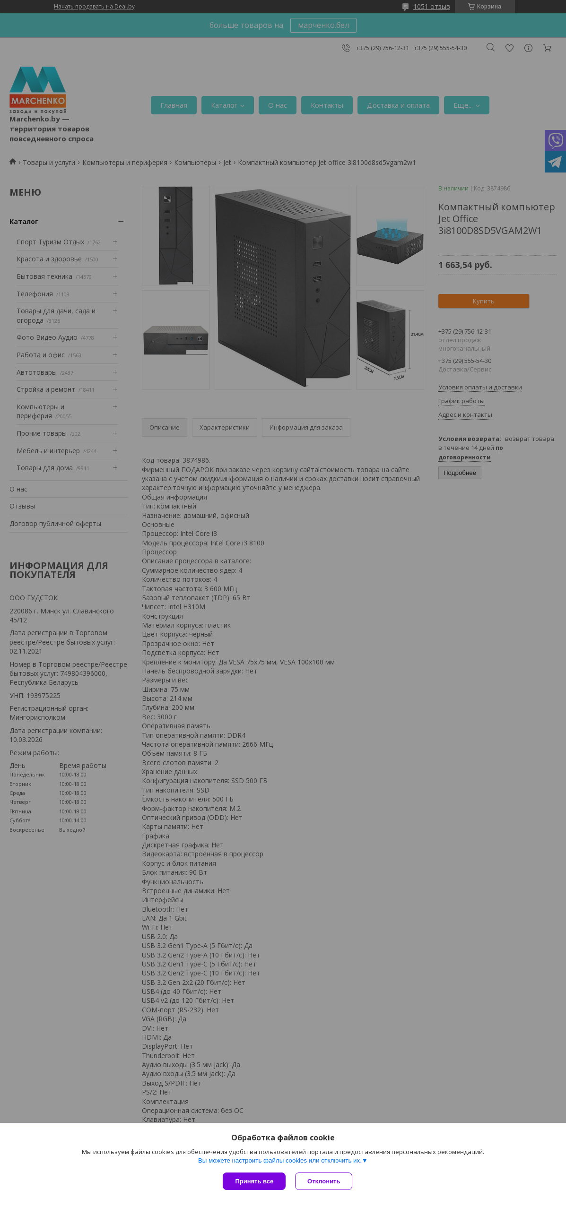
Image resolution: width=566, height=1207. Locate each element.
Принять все (254, 1181)
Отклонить (323, 1181)
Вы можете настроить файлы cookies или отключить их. (280, 1160)
